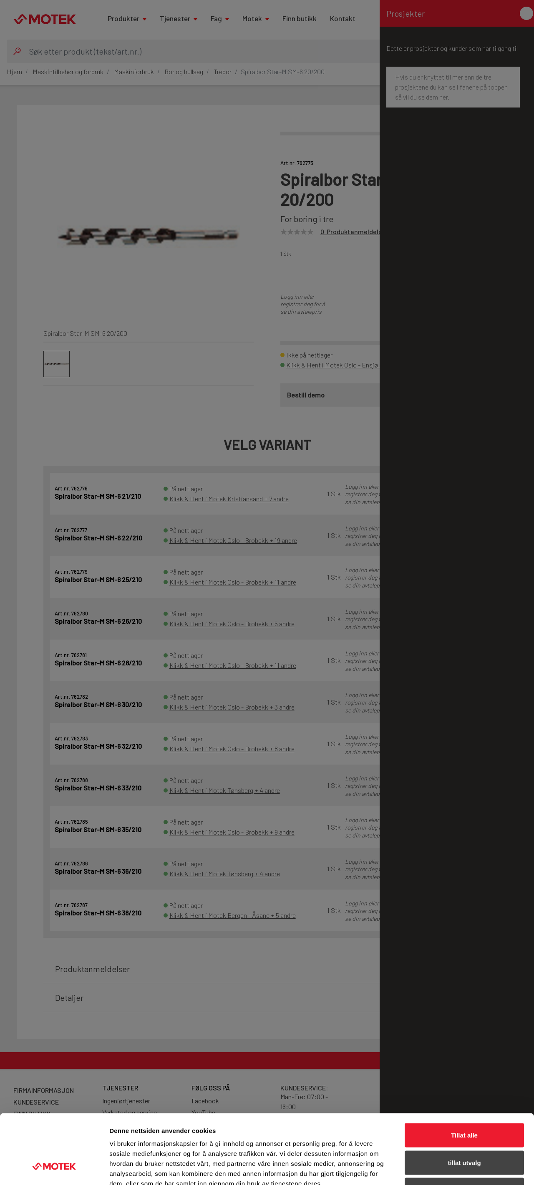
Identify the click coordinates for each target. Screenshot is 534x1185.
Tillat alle (464, 1075)
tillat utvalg (464, 1103)
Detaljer (444, 1168)
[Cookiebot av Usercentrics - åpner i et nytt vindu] (54, 1168)
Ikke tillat (464, 1130)
